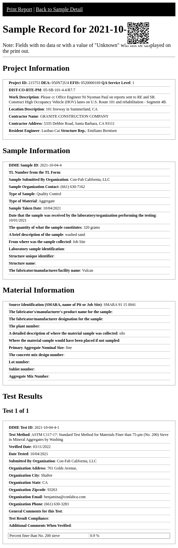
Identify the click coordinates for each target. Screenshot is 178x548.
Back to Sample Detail (59, 9)
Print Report (19, 9)
